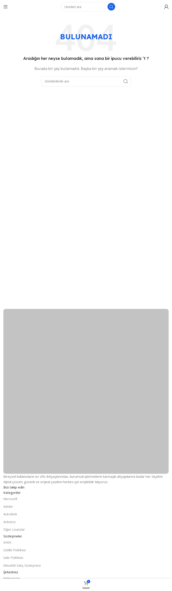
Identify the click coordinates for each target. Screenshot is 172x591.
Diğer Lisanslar (14, 529)
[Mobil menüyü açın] (5, 6)
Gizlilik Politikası (14, 550)
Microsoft (10, 499)
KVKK (7, 542)
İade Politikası (13, 557)
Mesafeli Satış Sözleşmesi (22, 565)
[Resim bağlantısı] (86, 391)
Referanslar (11, 578)
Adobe (8, 506)
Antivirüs (9, 522)
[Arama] (88, 6)
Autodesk (10, 514)
